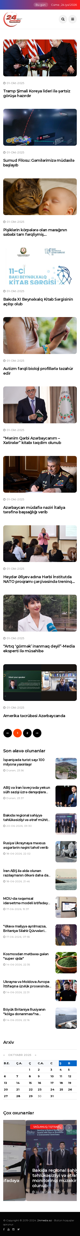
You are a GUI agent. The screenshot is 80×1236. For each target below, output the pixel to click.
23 (40, 1089)
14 (18, 1083)
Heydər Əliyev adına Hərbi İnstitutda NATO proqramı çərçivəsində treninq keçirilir (37, 581)
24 (52, 1089)
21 (17, 1089)
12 (69, 1076)
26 (70, 1089)
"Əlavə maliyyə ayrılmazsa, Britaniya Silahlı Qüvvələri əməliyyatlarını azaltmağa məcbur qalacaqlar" (25, 933)
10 (52, 1076)
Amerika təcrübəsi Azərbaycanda (34, 715)
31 (52, 1096)
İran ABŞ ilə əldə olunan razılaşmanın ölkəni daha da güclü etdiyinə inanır (25, 875)
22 (31, 1089)
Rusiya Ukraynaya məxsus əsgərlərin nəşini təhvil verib (25, 845)
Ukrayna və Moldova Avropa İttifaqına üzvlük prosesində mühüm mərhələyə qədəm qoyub (26, 988)
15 (30, 1083)
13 (5, 1083)
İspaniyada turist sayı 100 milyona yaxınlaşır (24, 762)
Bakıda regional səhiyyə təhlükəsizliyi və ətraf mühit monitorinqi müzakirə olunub (27, 819)
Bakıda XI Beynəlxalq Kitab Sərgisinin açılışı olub (38, 301)
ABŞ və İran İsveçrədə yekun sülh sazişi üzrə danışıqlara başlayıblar (26, 792)
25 (61, 1089)
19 (69, 1083)
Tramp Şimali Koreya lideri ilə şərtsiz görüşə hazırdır (36, 93)
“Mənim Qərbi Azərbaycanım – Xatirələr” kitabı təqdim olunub (32, 440)
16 (39, 1083)
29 (31, 1096)
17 (52, 1083)
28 (18, 1096)
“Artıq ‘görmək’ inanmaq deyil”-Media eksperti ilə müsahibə (39, 648)
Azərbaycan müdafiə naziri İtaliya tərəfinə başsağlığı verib (34, 510)
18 (61, 1083)
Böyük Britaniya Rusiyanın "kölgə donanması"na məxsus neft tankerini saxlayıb (24, 1016)
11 (61, 1076)
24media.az (44, 1220)
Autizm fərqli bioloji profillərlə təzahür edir (38, 371)
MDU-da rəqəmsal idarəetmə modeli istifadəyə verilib (26, 903)
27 (6, 1096)
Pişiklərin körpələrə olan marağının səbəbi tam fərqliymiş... (35, 232)
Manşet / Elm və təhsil (26, 1126)
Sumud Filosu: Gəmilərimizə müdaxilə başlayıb (38, 162)
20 (6, 1089)
